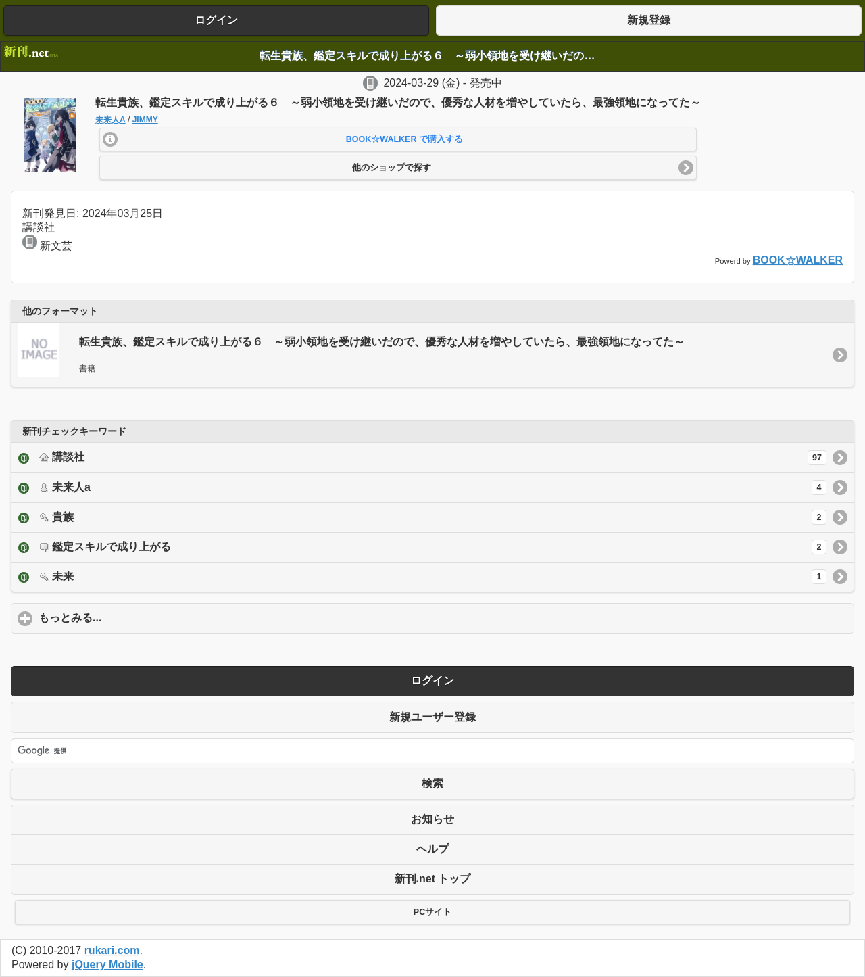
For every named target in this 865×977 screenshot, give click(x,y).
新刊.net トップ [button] (433, 878)
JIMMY (145, 119)
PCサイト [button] (432, 912)
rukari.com (112, 950)
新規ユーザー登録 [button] (432, 717)
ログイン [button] (216, 20)
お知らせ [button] (432, 819)
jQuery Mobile (107, 964)
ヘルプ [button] (432, 849)
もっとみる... (133, 617)
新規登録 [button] (648, 20)
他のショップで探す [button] (391, 167)
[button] (398, 140)
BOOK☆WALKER (798, 260)
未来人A (110, 119)
